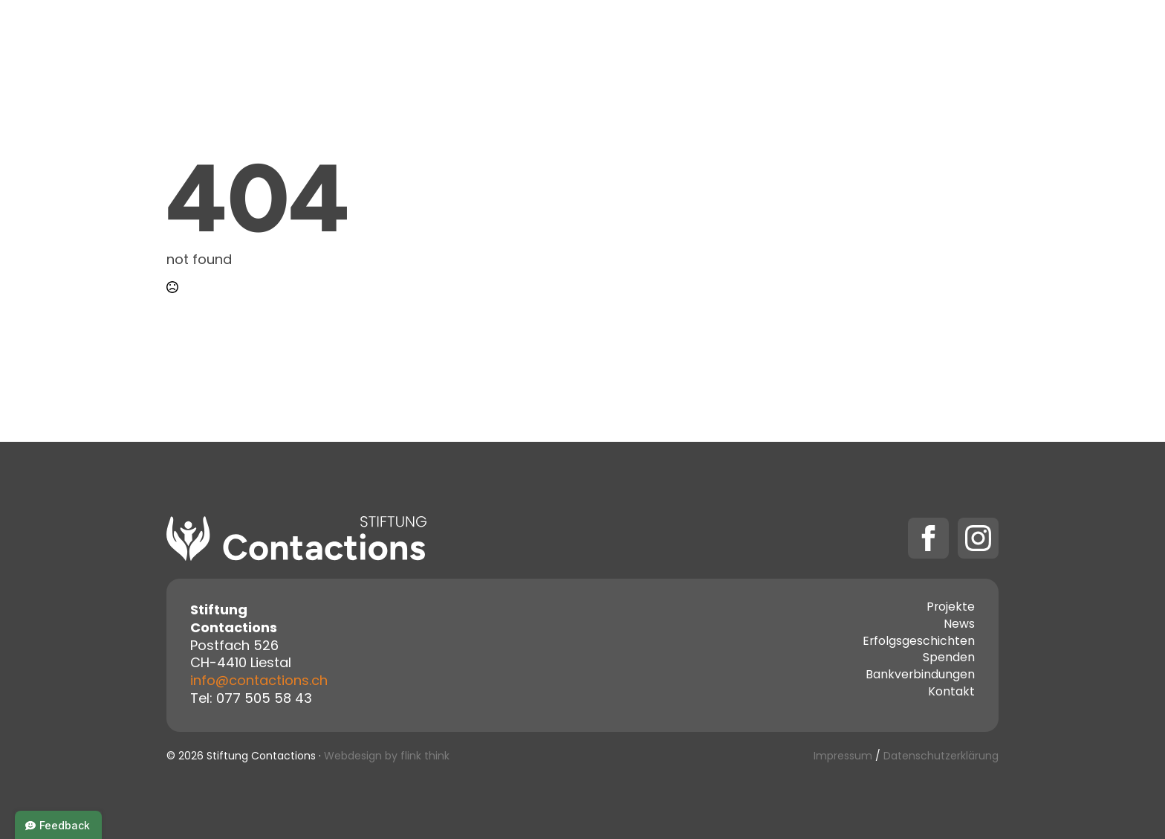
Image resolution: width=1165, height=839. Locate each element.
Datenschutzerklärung (941, 756)
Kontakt (732, 39)
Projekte (548, 39)
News (959, 625)
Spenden (816, 39)
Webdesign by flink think (387, 756)
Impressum (843, 756)
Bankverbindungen (920, 676)
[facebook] (928, 538)
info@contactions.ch (259, 681)
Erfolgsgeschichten (919, 643)
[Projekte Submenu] (589, 39)
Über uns (647, 39)
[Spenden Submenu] (860, 39)
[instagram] (978, 538)
